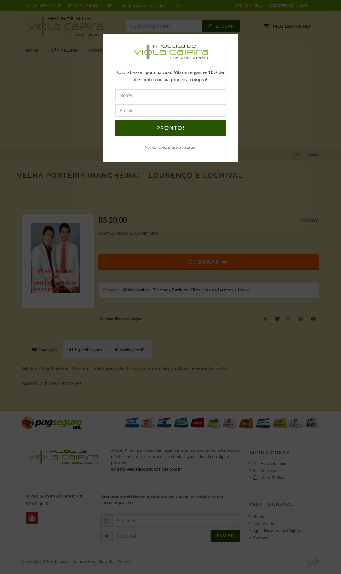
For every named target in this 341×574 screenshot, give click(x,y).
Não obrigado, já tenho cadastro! (170, 147)
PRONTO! (170, 127)
